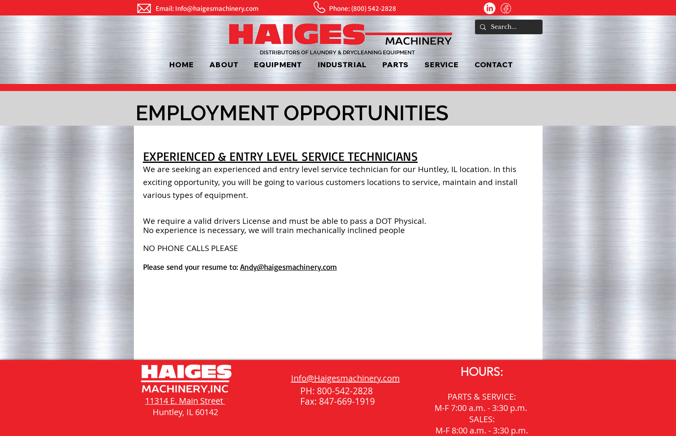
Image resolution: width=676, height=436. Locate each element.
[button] (278, 64)
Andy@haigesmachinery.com (288, 267)
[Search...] (508, 27)
